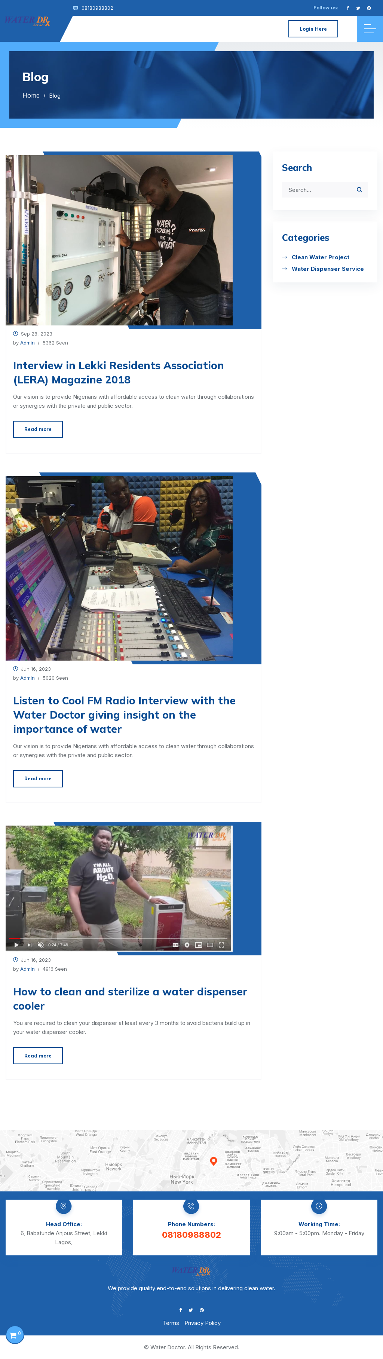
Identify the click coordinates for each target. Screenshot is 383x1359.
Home (31, 95)
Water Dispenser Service (328, 268)
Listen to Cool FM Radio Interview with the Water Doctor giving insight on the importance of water (124, 714)
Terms (171, 1322)
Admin (27, 343)
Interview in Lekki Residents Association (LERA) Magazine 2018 (118, 372)
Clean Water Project (320, 257)
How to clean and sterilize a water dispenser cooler (130, 998)
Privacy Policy (202, 1322)
